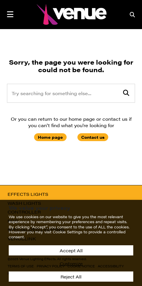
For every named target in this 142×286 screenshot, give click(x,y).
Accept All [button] (71, 250)
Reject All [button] (71, 276)
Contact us (92, 137)
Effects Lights (28, 194)
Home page (50, 137)
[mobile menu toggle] (10, 14)
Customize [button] (71, 263)
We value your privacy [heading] (39, 207)
